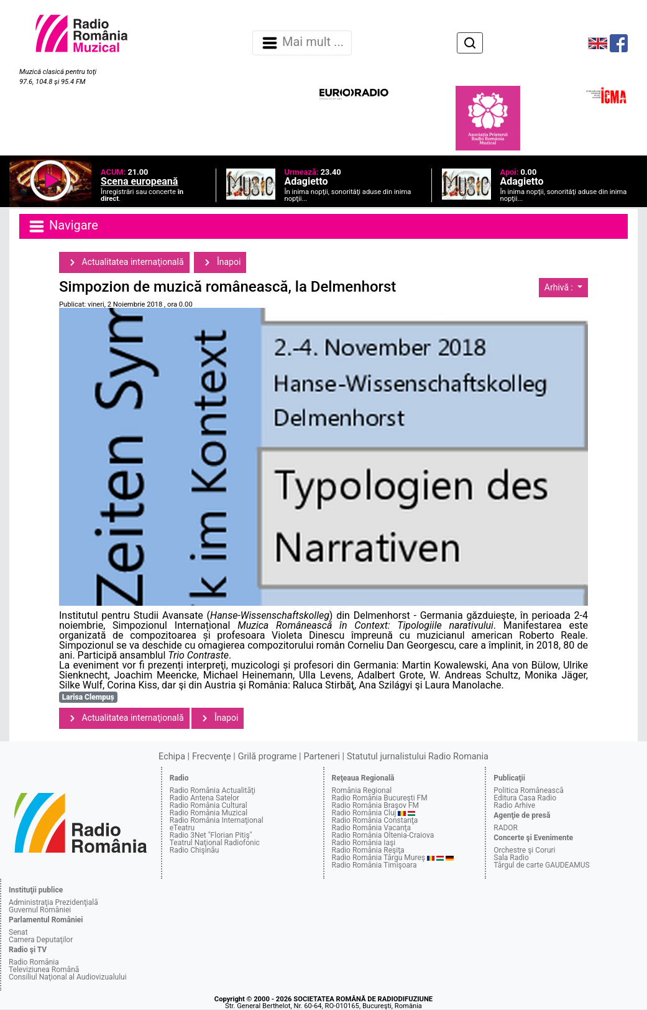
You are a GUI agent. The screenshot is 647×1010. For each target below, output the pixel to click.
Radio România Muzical (208, 812)
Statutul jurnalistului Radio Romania (418, 756)
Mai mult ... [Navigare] (302, 43)
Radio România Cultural (208, 805)
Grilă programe (267, 756)
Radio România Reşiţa (368, 850)
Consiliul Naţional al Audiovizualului (68, 977)
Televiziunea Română (44, 969)
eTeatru (182, 827)
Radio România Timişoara (374, 865)
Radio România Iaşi (364, 842)
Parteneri (322, 756)
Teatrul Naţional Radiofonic (215, 842)
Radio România (34, 962)
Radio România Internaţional (217, 820)
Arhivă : (560, 287)
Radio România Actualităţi (212, 790)
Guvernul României (40, 910)
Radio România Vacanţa (371, 827)
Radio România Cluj (364, 812)
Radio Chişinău (194, 850)
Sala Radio (511, 857)
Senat (18, 932)
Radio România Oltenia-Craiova (383, 835)
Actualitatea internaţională (124, 262)
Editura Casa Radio (524, 798)
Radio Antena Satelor (204, 798)
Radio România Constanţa (375, 820)
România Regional (362, 790)
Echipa (171, 756)
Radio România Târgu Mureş (378, 857)
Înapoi (220, 262)
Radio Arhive (514, 805)
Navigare (62, 226)
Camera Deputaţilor (41, 939)
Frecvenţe (211, 756)
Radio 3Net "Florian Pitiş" (211, 835)
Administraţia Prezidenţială (53, 902)
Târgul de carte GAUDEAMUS (541, 865)
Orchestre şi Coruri (524, 850)
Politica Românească (528, 790)
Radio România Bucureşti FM (380, 798)
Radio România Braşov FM (375, 805)
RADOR (505, 827)
